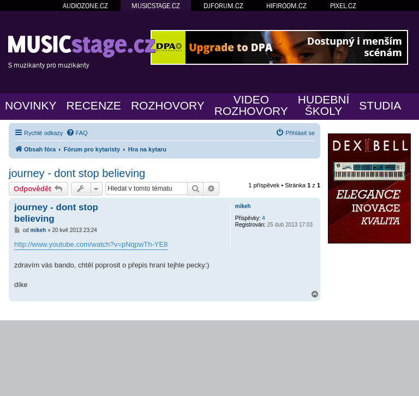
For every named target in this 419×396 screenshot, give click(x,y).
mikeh (243, 206)
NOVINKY (31, 105)
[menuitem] (77, 132)
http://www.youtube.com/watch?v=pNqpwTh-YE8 (90, 244)
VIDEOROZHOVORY (251, 105)
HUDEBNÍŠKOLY (324, 105)
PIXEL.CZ (343, 6)
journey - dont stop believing (77, 173)
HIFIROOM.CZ (286, 6)
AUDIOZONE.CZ (85, 6)
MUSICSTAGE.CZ (155, 6)
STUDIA (380, 105)
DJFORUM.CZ (223, 6)
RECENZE (94, 105)
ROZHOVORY (168, 105)
